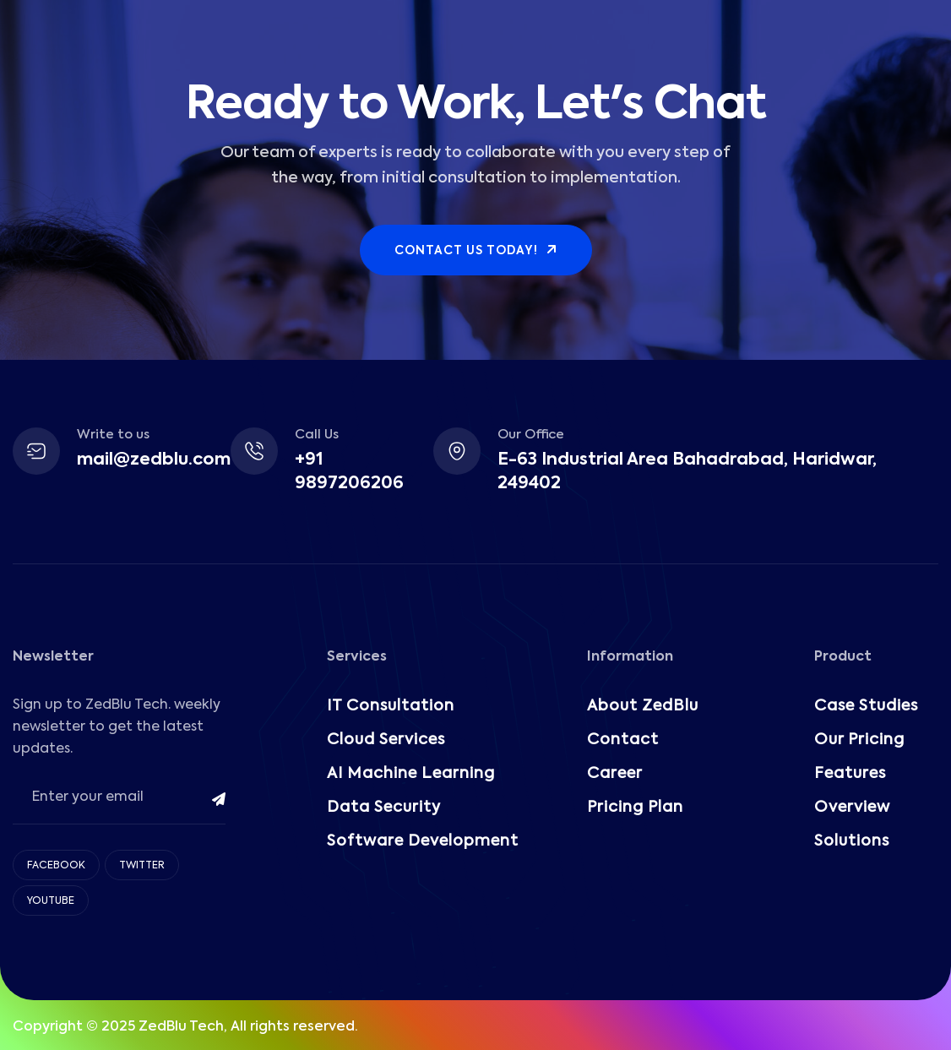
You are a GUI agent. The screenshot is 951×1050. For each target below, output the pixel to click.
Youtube (50, 901)
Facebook (56, 866)
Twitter (142, 866)
